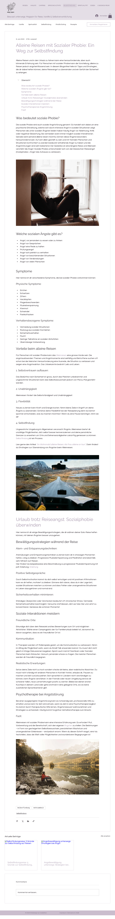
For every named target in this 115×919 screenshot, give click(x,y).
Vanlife (21, 24)
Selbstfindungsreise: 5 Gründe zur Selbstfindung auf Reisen (20, 863)
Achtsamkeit (38, 808)
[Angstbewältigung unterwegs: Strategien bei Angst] (57, 849)
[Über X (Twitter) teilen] (22, 821)
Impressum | (63, 913)
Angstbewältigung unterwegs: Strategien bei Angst (56, 863)
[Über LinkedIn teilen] (28, 821)
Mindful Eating (61, 24)
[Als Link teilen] (33, 821)
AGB (77, 913)
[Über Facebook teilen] (17, 821)
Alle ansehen (105, 836)
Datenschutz (71, 913)
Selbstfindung (46, 24)
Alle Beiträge (9, 24)
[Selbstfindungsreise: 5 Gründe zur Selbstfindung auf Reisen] (21, 849)
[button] (93, 5)
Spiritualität (32, 24)
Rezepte (73, 24)
